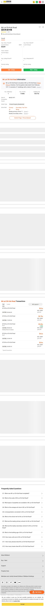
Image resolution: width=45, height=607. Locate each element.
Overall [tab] (3, 38)
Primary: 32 (11, 108)
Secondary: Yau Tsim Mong (21, 108)
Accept (22, 604)
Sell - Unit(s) (11, 70)
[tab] (3, 304)
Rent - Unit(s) (33, 70)
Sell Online (36, 592)
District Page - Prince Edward (22, 118)
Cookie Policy (16, 601)
